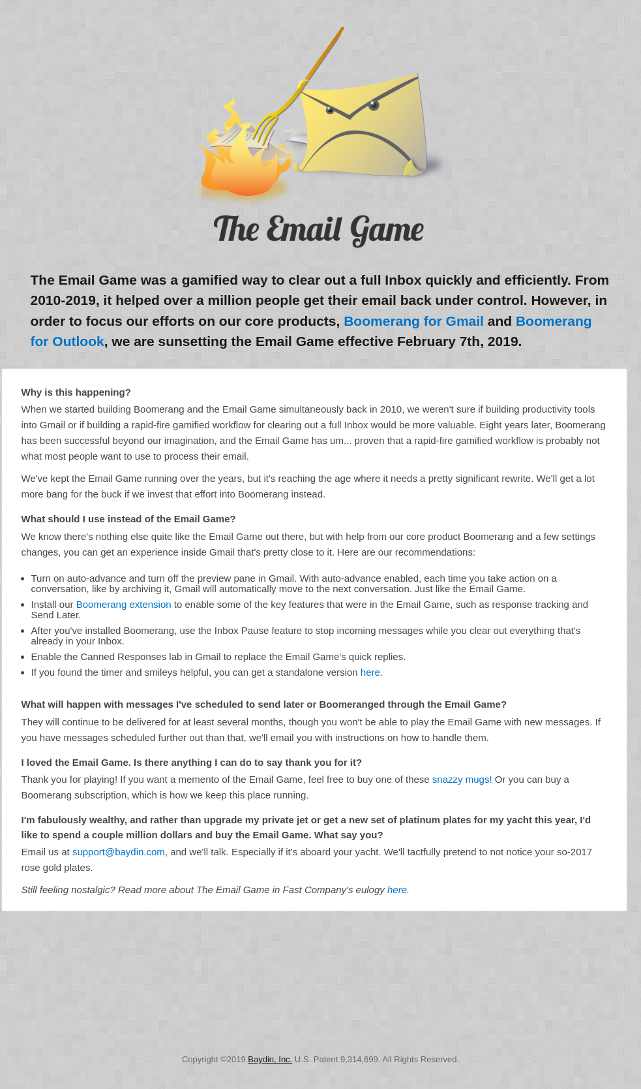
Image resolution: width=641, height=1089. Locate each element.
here (370, 672)
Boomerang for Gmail (414, 320)
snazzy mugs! (462, 779)
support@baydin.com (118, 851)
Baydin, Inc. (270, 1059)
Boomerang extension (123, 604)
